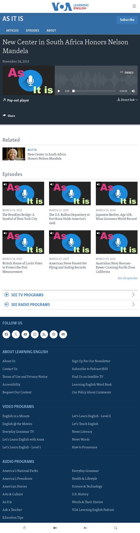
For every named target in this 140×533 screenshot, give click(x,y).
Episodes (32, 30)
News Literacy (82, 432)
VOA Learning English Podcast (93, 510)
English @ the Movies (17, 424)
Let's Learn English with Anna (23, 439)
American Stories (14, 486)
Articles (12, 30)
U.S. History (80, 494)
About (51, 30)
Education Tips (12, 518)
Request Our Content (16, 392)
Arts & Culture (12, 494)
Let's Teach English (85, 424)
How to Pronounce (84, 447)
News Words (81, 439)
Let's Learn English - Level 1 (21, 447)
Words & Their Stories (87, 502)
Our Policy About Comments (91, 392)
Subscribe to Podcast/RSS (90, 369)
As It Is (32, 150)
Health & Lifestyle (84, 479)
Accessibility (11, 385)
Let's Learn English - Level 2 (91, 416)
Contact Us (9, 369)
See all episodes (128, 278)
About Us (8, 361)
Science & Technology (87, 486)
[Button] (9, 117)
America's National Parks (20, 471)
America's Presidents (17, 479)
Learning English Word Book (92, 385)
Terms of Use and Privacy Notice (25, 377)
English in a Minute (16, 416)
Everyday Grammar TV (18, 432)
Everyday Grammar (85, 471)
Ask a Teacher (12, 510)
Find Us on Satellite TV (87, 377)
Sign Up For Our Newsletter (91, 361)
